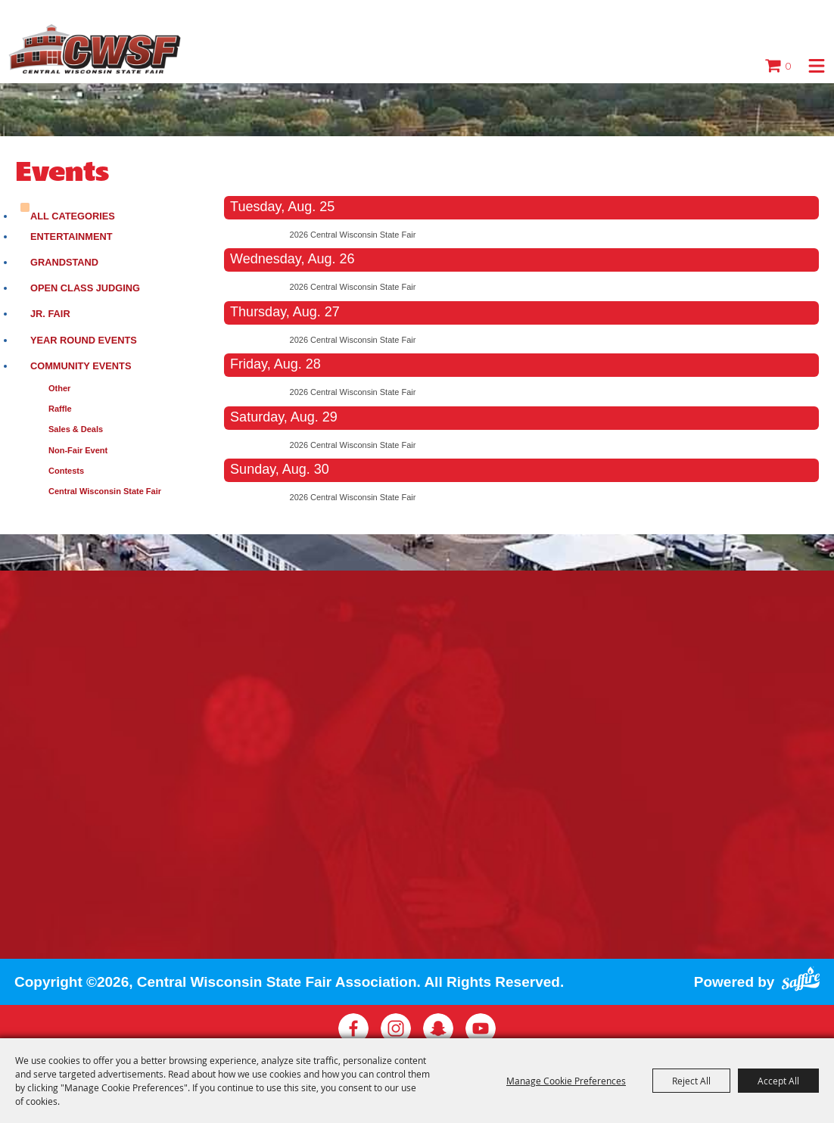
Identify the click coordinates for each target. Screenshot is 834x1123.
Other (59, 388)
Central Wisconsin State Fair (104, 491)
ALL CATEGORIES (72, 216)
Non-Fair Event (77, 450)
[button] (816, 65)
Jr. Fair (50, 313)
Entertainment (71, 236)
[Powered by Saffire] (801, 976)
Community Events (80, 366)
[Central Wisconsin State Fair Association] (95, 49)
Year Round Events (83, 340)
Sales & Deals (75, 429)
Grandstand (64, 262)
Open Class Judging (85, 288)
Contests (66, 470)
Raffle (60, 408)
